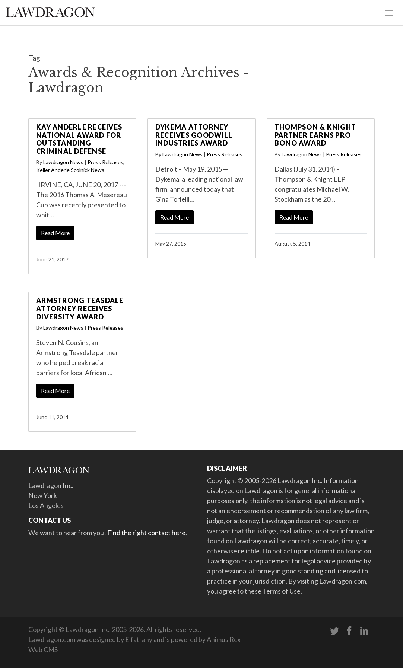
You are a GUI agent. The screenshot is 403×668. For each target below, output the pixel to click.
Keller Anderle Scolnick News (70, 170)
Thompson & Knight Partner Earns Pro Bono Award (315, 135)
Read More (55, 232)
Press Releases (105, 162)
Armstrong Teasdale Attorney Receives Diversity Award (80, 308)
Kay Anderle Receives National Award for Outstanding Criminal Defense (79, 139)
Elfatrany (138, 639)
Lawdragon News (63, 162)
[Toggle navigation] (388, 12)
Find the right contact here (146, 532)
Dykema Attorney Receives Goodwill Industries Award (193, 135)
